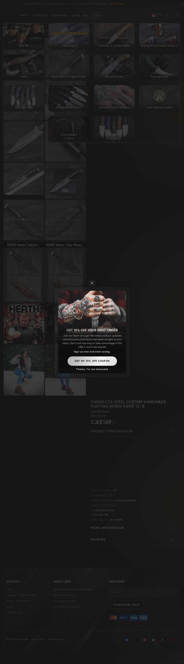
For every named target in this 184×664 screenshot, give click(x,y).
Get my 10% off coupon (92, 361)
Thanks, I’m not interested (92, 369)
